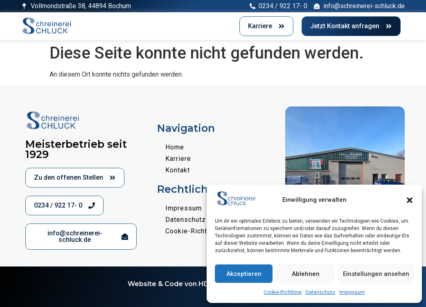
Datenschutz (320, 292)
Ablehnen (306, 274)
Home (174, 147)
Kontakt (177, 170)
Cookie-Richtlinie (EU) (201, 231)
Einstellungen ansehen (376, 274)
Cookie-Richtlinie (283, 292)
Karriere (178, 159)
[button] (410, 200)
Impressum (352, 292)
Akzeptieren (243, 274)
